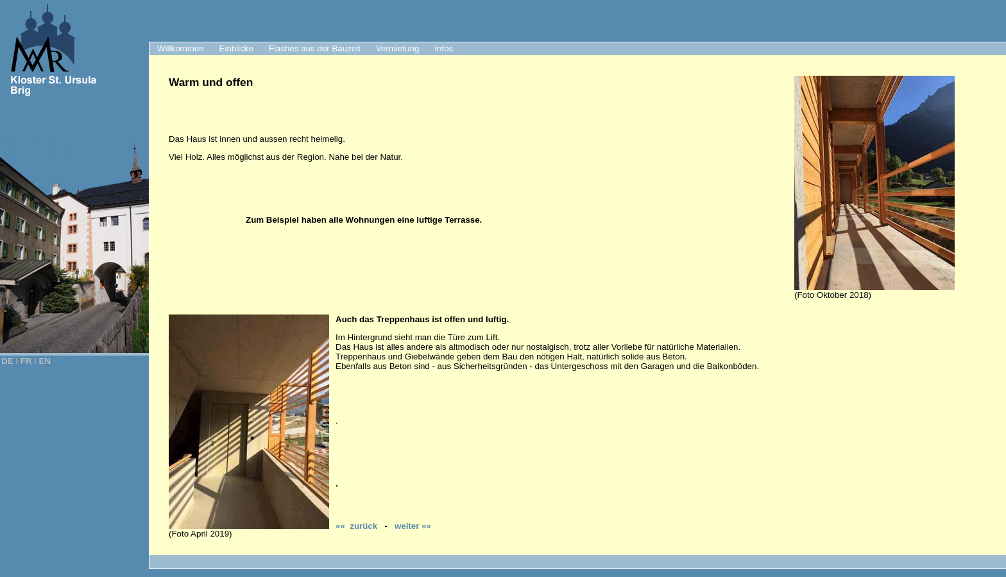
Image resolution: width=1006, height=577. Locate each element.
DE (7, 361)
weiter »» (413, 526)
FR (26, 361)
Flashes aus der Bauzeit (315, 48)
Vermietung (397, 48)
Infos (443, 48)
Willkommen (180, 48)
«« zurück (356, 526)
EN (45, 361)
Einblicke (236, 48)
